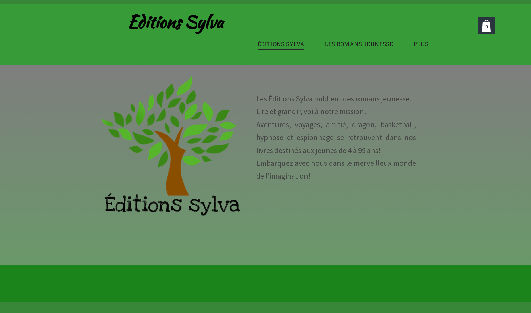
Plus (420, 44)
